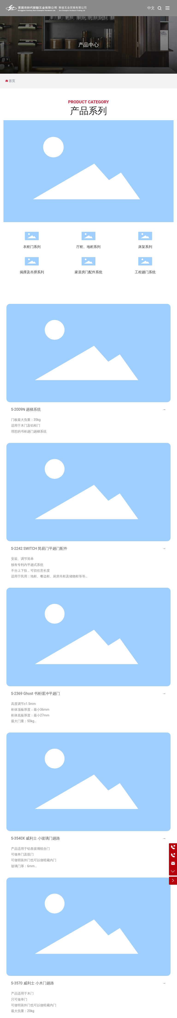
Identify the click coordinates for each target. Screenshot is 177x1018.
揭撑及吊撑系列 (32, 272)
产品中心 (88, 45)
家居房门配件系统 (88, 272)
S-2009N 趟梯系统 (26, 409)
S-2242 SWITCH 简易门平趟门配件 (39, 548)
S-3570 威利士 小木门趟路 (32, 983)
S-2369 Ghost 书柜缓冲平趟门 (35, 693)
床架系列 (145, 247)
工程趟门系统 (145, 272)
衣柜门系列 (32, 247)
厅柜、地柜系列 (88, 247)
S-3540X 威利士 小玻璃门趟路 (35, 838)
